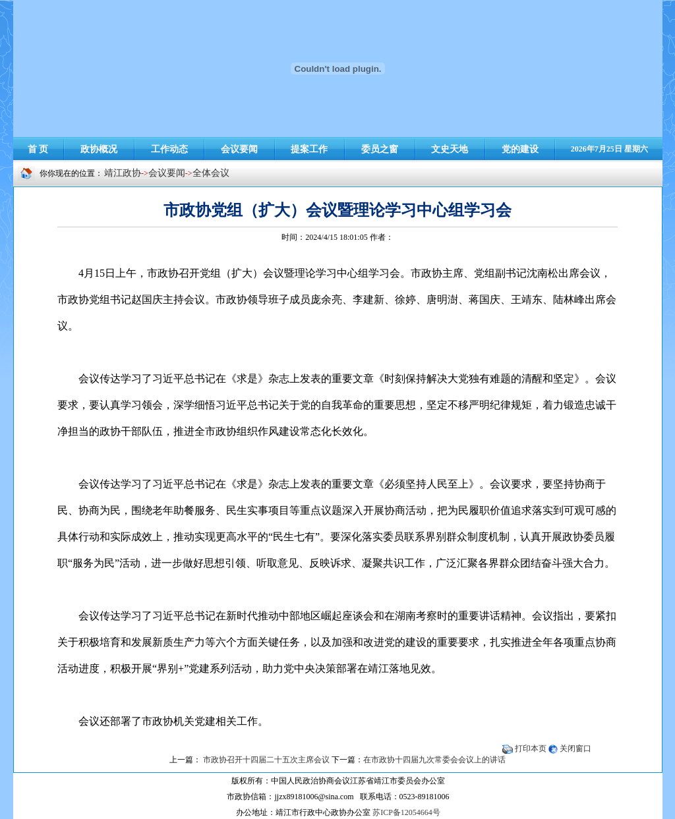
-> (188, 173)
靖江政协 (122, 173)
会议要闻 (166, 173)
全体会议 (210, 173)
